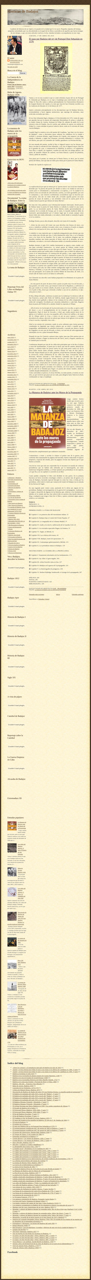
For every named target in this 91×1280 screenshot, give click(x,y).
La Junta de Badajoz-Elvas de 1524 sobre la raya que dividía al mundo (36, 1169)
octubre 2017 (11, 342)
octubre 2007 (11, 456)
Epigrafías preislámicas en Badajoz (24, 1136)
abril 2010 (10, 402)
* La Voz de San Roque (14, 497)
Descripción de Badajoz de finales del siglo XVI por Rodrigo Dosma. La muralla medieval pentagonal (46, 1092)
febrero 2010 (11, 405)
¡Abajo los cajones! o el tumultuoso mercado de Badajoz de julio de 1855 (37, 1068)
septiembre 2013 (12, 356)
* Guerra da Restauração (14, 527)
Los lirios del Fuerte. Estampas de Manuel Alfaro (29, 1201)
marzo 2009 (10, 416)
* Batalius (10, 489)
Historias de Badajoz (22, 11)
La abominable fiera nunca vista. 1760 (25, 1146)
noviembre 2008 (12, 426)
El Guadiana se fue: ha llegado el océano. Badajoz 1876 (31, 1118)
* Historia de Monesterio (14, 553)
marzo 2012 (10, 370)
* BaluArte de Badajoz (13, 487)
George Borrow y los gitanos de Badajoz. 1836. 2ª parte (31, 1140)
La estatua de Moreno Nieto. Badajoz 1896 (22, 984)
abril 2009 (10, 414)
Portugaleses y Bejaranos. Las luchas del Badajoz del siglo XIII (33, 1223)
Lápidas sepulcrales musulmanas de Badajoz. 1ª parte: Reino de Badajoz (36, 1177)
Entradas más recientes (36, 594)
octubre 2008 (11, 428)
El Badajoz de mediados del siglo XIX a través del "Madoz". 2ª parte (35, 1096)
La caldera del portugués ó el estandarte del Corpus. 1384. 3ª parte (34, 1155)
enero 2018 (10, 337)
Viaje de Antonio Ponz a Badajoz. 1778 (26, 1246)
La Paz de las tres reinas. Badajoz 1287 (25, 1173)
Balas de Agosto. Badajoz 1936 (23, 1086)
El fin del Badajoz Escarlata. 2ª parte (25, 1116)
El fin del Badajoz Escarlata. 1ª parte (25, 1114)
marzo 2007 (10, 470)
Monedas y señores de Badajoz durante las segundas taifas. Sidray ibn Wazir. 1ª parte (41, 1213)
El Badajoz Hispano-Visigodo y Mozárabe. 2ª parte (29, 1104)
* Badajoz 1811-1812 (13, 519)
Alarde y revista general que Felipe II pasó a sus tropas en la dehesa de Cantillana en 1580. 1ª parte (45, 1070)
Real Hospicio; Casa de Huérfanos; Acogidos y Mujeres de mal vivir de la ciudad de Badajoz (43, 1227)
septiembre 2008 (12, 430)
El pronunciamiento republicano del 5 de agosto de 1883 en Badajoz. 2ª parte (38, 1130)
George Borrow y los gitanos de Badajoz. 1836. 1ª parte (31, 1138)
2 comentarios (61, 383)
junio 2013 (10, 358)
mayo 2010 (10, 400)
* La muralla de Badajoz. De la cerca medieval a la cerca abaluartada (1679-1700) (16, 509)
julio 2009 (10, 407)
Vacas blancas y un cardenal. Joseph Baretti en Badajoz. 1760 (33, 1242)
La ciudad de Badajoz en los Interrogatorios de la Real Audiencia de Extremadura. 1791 (41, 1159)
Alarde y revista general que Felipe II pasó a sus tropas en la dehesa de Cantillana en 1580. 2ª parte (45, 1072)
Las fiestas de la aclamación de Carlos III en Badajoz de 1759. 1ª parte (36, 1191)
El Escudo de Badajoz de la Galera (24, 1108)
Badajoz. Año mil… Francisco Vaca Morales (27, 1084)
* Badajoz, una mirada (13, 535)
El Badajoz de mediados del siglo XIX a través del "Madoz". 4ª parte (35, 1100)
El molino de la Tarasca (20, 1124)
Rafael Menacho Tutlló (20, 1225)
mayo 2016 (10, 347)
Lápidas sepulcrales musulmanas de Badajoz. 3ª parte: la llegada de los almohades (40, 1181)
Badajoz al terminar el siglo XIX (23, 1074)
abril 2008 (10, 442)
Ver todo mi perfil (12, 67)
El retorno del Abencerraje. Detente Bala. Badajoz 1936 (31, 1132)
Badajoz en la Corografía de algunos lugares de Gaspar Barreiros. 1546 (36, 1076)
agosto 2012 (10, 365)
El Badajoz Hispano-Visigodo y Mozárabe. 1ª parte (29, 1102)
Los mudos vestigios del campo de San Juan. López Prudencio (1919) (35, 1203)
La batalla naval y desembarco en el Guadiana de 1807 (31, 1148)
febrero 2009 (11, 419)
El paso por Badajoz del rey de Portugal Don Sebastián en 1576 (52, 385)
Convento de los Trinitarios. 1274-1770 (26, 1088)
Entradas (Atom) (43, 599)
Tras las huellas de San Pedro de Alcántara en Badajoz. (31, 1233)
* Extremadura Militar (13, 495)
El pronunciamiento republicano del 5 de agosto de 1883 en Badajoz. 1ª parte (38, 1128)
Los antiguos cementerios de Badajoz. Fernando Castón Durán (33, 1199)
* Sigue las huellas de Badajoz (16, 545)
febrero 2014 (11, 351)
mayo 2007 (10, 465)
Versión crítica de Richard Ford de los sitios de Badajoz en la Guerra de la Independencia (42, 1244)
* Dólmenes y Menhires (14, 477)
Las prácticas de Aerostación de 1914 (25, 1195)
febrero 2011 (11, 388)
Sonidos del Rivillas (19, 1229)
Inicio (58, 594)
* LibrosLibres (11, 517)
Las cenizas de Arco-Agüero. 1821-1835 (26, 1187)
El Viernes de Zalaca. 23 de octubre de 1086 (27, 1134)
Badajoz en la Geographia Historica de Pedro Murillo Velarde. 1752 (35, 1080)
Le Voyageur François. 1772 (22, 1197)
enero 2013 (10, 363)
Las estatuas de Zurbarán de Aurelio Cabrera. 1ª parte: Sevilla (33, 1189)
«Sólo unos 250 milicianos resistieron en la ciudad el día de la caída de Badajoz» (16, 185)
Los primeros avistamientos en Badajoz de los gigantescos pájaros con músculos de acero (42, 1205)
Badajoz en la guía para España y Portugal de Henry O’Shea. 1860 (34, 1082)
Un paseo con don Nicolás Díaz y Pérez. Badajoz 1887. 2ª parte (33, 1238)
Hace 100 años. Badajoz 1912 (22, 962)
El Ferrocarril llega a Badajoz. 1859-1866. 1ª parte (29, 1110)
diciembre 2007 (11, 451)
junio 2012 (10, 367)
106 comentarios (61, 588)
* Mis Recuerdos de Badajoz (15, 525)
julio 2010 (10, 395)
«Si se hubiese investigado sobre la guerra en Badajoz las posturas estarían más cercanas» (16, 192)
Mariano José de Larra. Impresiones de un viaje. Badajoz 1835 (33, 1207)
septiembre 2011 (12, 379)
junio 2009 (10, 409)
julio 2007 (10, 461)
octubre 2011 (11, 377)
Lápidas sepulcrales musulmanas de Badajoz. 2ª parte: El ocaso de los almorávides (40, 1179)
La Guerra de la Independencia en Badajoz (27, 1165)
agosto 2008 (10, 433)
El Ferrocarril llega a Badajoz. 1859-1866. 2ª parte (29, 1112)
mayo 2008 (10, 440)
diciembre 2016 (11, 344)
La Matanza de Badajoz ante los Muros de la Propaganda (55, 392)
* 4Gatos (10, 529)
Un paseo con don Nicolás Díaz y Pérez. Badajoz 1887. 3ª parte (33, 1240)
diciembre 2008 (11, 423)
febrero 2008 (11, 447)
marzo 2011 (10, 386)
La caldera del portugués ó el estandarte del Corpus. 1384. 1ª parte (34, 1151)
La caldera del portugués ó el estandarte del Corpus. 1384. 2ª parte (34, 1153)
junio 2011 (10, 381)
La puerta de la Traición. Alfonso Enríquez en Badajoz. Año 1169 (34, 1175)
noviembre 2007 (12, 454)
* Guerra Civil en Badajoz (14, 547)
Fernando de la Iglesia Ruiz (16, 61)
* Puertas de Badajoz (13, 549)
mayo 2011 (10, 384)
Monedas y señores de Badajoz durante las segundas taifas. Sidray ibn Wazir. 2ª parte (41, 1215)
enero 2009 (10, 421)
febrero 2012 (11, 372)
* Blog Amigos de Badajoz (15, 505)
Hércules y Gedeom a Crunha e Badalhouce (27, 1144)
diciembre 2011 (11, 374)
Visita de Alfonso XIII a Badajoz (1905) (26, 1248)
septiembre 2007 (12, 458)
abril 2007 (10, 468)
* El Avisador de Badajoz (14, 537)
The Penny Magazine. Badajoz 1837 (25, 1231)
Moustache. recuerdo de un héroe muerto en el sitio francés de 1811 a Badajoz (38, 1217)
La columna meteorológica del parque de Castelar (29, 1161)
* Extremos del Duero (13, 485)
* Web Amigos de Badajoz (15, 503)
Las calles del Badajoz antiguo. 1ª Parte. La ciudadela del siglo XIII (35, 1183)
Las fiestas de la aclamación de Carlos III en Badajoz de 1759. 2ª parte (36, 1193)
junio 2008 (10, 437)
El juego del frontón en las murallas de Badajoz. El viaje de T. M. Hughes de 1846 (40, 1120)
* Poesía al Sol (11, 550)
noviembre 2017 (12, 339)
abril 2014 (10, 349)
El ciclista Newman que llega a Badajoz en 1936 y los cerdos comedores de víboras (40, 1106)
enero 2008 (10, 449)
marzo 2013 (10, 360)
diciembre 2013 (11, 353)
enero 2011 (10, 391)
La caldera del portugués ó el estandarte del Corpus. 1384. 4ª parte (34, 1157)
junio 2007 (10, 463)
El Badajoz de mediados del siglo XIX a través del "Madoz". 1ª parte (35, 1094)
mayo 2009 (10, 412)
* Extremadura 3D (12, 483)
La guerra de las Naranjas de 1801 (22, 940)
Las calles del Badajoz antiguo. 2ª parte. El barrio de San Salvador (34, 1185)
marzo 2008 (10, 444)
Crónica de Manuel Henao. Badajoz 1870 (26, 1090)
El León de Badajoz (19, 1122)
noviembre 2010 (12, 393)
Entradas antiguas (78, 594)
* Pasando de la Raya (13, 543)
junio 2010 (10, 398)
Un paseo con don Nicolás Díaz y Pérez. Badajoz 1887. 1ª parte (33, 1235)
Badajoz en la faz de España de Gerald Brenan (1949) (30, 1078)
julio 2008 (10, 435)
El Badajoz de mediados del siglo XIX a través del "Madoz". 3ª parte (35, 1098)
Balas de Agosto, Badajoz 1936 (22, 870)
